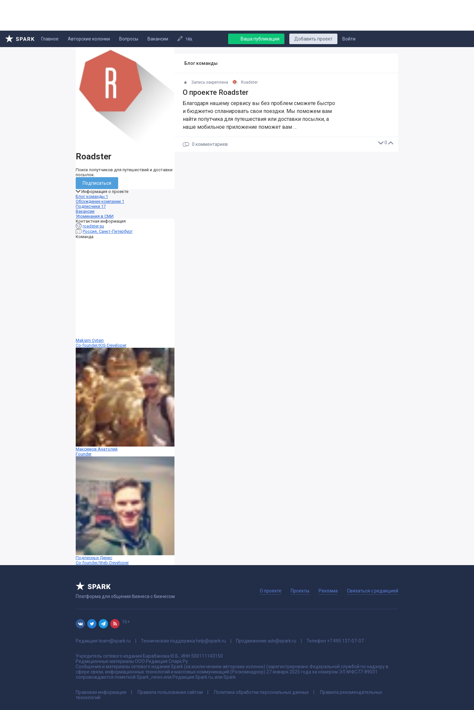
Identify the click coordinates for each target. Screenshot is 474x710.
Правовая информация (101, 692)
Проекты (300, 590)
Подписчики (91, 206)
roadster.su (93, 226)
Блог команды (92, 196)
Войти (349, 38)
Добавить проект (313, 38)
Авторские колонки (89, 38)
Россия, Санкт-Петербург (108, 231)
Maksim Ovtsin (125, 293)
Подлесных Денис (125, 510)
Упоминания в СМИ (95, 216)
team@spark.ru (114, 640)
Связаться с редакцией (372, 590)
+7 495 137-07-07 (345, 640)
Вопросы (128, 38)
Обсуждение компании (100, 201)
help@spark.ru (211, 640)
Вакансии (157, 38)
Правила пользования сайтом (170, 692)
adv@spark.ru (282, 640)
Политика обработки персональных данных (261, 692)
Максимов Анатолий (125, 402)
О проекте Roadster (216, 92)
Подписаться (97, 183)
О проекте (270, 590)
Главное (50, 38)
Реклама (328, 590)
